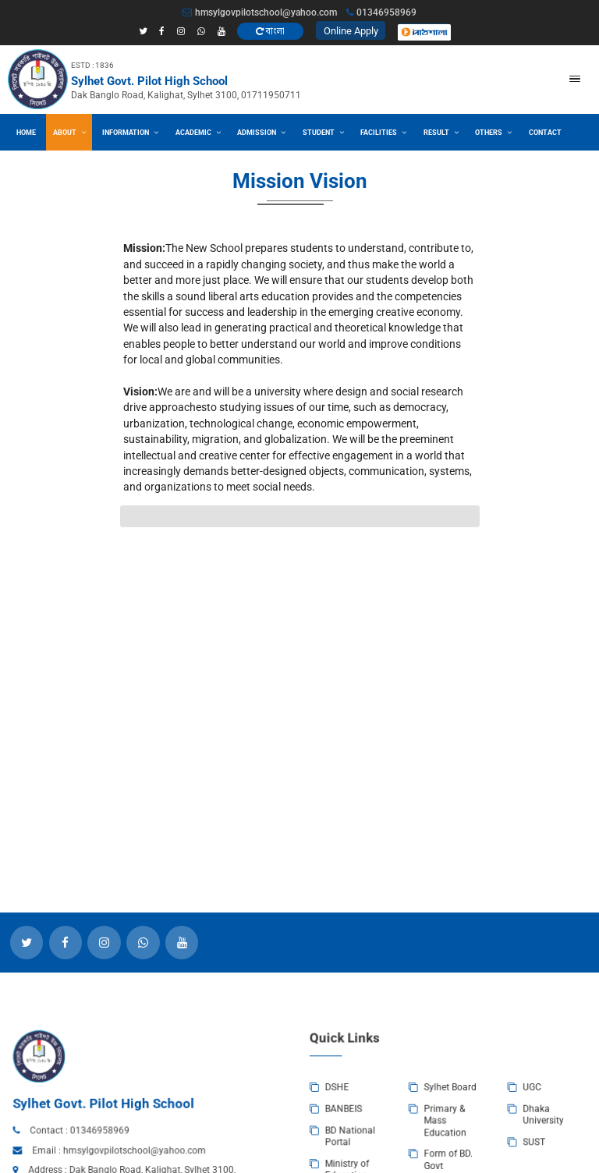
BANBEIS (325, 1153)
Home (26, 132)
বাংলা (270, 31)
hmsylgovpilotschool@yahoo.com (260, 12)
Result (441, 132)
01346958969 (162, 1167)
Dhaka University (461, 1156)
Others (493, 132)
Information (130, 132)
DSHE (320, 1138)
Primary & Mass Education (394, 1160)
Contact (545, 132)
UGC (454, 1138)
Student (323, 132)
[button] (575, 78)
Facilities (383, 132)
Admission (261, 132)
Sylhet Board (397, 1138)
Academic (198, 132)
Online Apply (351, 31)
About (69, 132)
